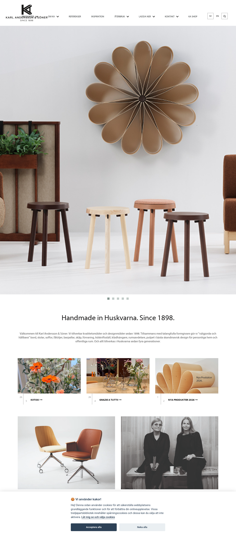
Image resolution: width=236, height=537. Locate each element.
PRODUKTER (28, 16)
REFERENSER (75, 16)
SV (210, 16)
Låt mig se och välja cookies (98, 517)
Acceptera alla (94, 527)
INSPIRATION (97, 16)
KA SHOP (192, 16)
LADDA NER (145, 16)
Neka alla (142, 527)
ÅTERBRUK (119, 16)
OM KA (51, 16)
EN (217, 16)
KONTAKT (169, 16)
